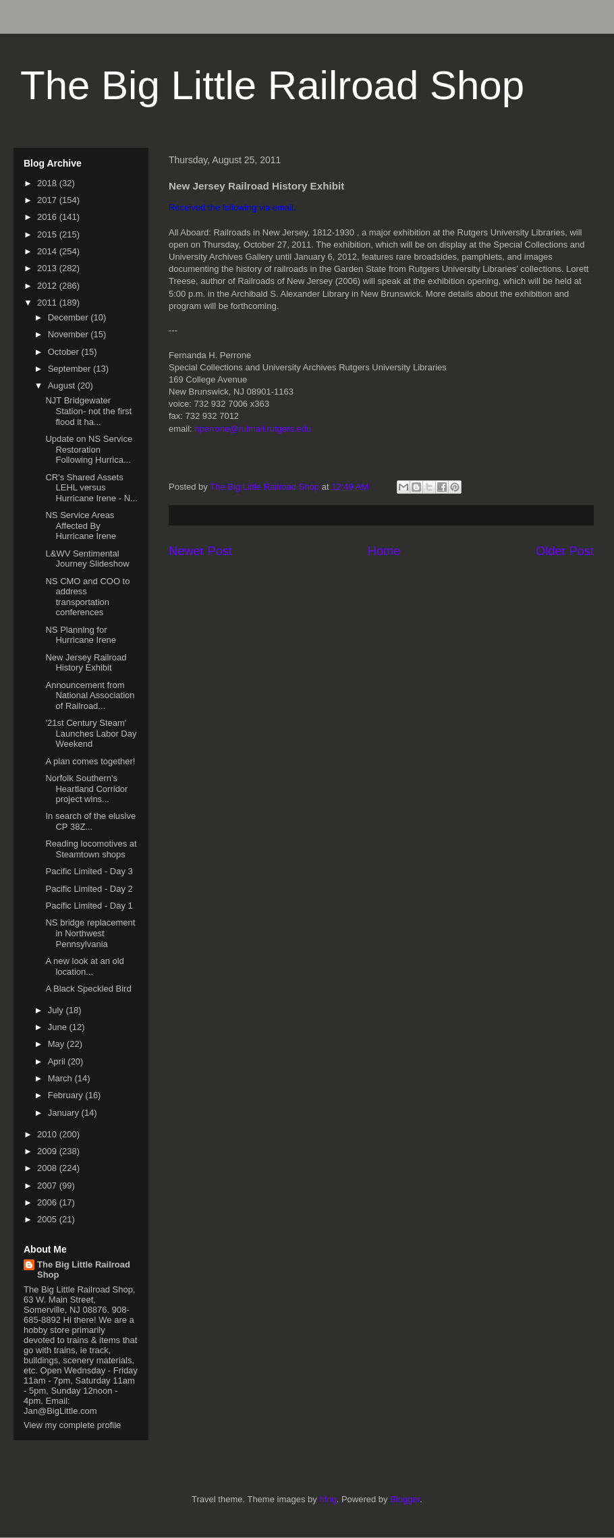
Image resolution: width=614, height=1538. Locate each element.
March (61, 1078)
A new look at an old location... (84, 966)
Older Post (565, 551)
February (67, 1095)
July (57, 1010)
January (65, 1113)
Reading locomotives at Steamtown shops (90, 848)
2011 (48, 302)
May (57, 1044)
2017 (48, 200)
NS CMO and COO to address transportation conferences (87, 597)
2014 (48, 251)
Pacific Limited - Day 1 (88, 906)
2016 (48, 217)
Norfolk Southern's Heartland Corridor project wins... (86, 788)
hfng (327, 1499)
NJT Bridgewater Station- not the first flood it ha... (88, 410)
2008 (48, 1168)
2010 (48, 1134)
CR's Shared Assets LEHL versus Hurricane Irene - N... (91, 487)
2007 (48, 1185)
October (65, 352)
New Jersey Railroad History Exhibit (85, 662)
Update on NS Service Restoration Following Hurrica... (88, 449)
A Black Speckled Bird (88, 989)
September (70, 369)
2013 (48, 268)
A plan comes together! (90, 761)
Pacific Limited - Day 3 (88, 871)
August (63, 385)
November (69, 334)
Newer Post (200, 551)
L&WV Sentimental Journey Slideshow (87, 558)
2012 (48, 286)
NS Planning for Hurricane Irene (80, 635)
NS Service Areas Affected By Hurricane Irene (80, 525)
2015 (48, 234)
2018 (48, 183)
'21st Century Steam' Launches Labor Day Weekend (90, 733)
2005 (48, 1219)
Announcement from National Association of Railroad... (89, 695)
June (58, 1027)
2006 (48, 1202)
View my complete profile (72, 1425)
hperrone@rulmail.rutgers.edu (252, 429)
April (58, 1061)
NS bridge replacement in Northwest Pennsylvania (90, 932)
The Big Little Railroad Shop (272, 85)
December (69, 317)
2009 (48, 1151)
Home (384, 551)
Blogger (405, 1499)
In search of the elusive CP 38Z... (90, 821)
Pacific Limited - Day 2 (88, 889)
